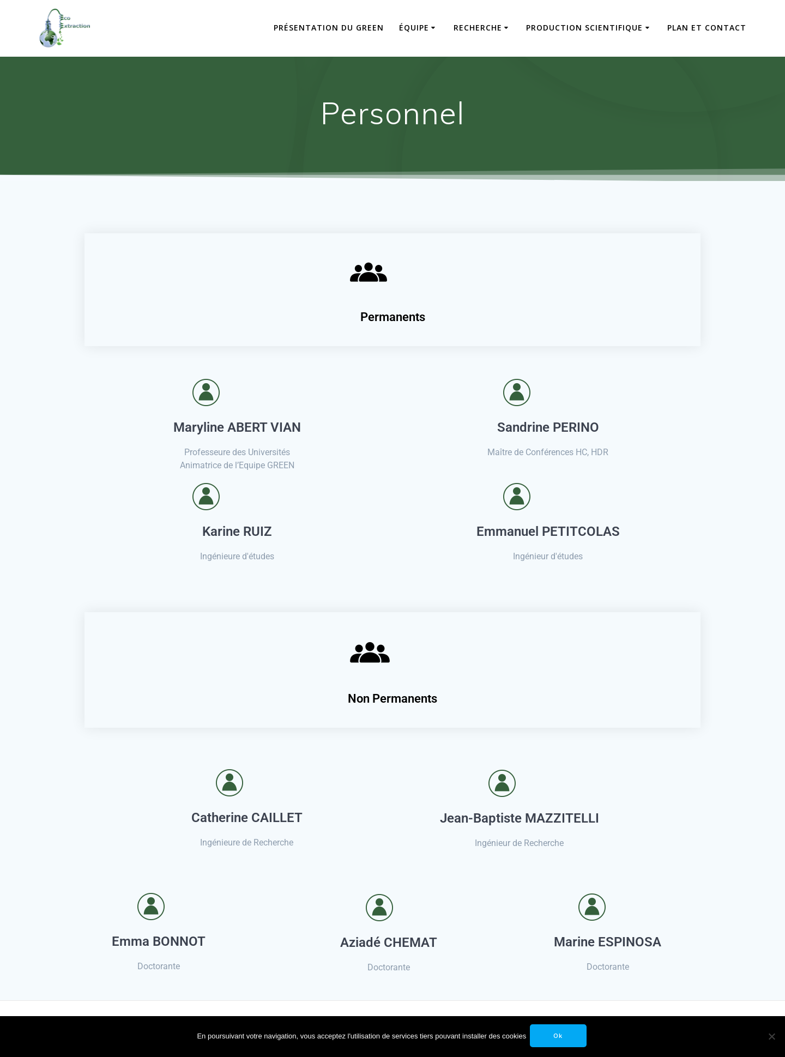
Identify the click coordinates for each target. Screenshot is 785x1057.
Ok (559, 1036)
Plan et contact (706, 27)
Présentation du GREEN (329, 27)
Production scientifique (584, 27)
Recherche (478, 27)
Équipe (414, 27)
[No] (771, 1036)
